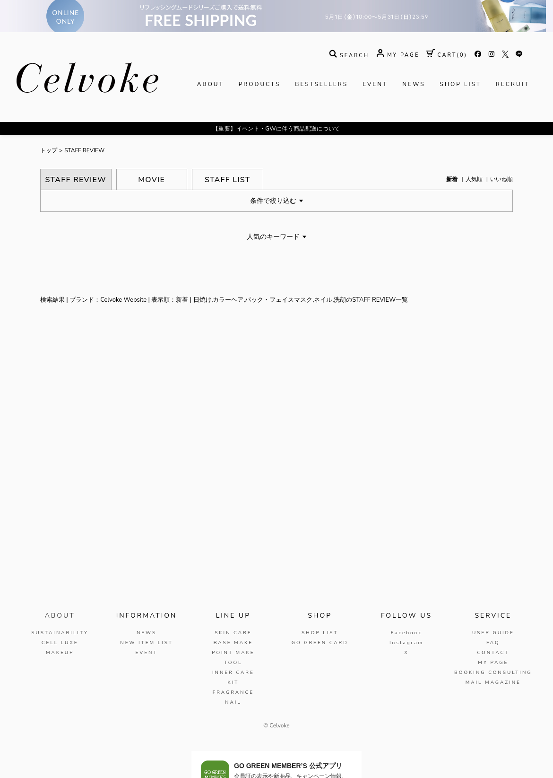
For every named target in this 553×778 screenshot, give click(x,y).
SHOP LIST (460, 84)
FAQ (493, 642)
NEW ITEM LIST (146, 642)
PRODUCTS (260, 84)
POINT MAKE (233, 652)
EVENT (375, 84)
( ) (446, 55)
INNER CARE (233, 672)
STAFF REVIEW (84, 150)
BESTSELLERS (321, 84)
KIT (233, 682)
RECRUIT (512, 84)
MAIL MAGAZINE (493, 682)
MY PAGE (493, 662)
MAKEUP (60, 652)
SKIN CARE (233, 632)
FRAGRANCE (233, 692)
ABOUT (210, 84)
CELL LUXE (60, 642)
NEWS (413, 84)
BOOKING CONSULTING (493, 672)
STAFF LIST (228, 180)
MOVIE (151, 180)
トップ (48, 150)
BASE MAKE (233, 642)
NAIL (233, 702)
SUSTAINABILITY (59, 632)
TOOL (233, 662)
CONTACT (493, 652)
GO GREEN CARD (320, 642)
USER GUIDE (493, 632)
